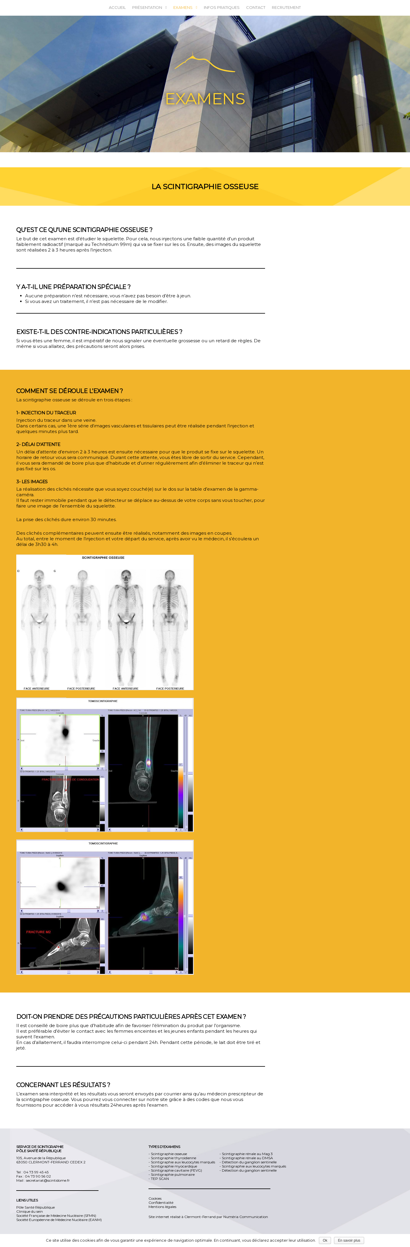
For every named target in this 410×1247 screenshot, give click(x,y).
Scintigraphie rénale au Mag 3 (247, 1154)
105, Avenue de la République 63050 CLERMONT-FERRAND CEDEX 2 (50, 1160)
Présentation (149, 8)
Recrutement (286, 7)
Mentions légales (162, 1206)
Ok (325, 1240)
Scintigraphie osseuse (169, 1154)
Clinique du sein (29, 1211)
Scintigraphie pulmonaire (173, 1174)
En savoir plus (349, 1240)
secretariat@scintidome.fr (48, 1180)
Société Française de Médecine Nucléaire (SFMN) (56, 1215)
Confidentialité (160, 1202)
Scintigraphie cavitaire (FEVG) (176, 1170)
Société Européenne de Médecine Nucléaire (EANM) (59, 1219)
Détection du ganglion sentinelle (249, 1162)
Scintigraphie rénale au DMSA (247, 1158)
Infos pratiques (222, 7)
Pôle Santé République (35, 1207)
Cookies (155, 1198)
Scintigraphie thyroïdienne (173, 1158)
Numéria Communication (245, 1216)
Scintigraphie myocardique (174, 1166)
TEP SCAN (160, 1178)
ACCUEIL (117, 7)
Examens (185, 8)
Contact (255, 7)
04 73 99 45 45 (36, 1172)
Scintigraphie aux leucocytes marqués (183, 1162)
